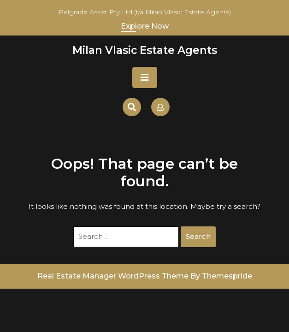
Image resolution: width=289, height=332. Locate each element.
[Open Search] (132, 107)
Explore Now (145, 26)
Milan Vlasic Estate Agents (144, 50)
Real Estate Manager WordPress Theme (113, 276)
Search (198, 236)
